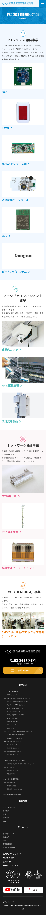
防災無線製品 (11, 774)
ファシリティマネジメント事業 (15, 761)
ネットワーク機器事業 (11, 780)
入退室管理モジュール (14, 742)
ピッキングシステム (14, 755)
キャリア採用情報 (10, 848)
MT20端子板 (11, 783)
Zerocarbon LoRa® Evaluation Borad (21, 732)
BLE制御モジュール (14, 748)
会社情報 (23, 801)
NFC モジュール (12, 695)
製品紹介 (23, 685)
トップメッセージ (10, 808)
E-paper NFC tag (13, 722)
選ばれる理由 (9, 858)
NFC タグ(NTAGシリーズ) (16, 709)
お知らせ (7, 862)
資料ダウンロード (11, 866)
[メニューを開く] (42, 3)
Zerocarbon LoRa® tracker (17, 735)
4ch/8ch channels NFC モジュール (19, 699)
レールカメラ (11, 768)
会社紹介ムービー (10, 834)
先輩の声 (6, 838)
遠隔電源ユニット (13, 771)
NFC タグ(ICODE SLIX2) (16, 715)
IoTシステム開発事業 (11, 692)
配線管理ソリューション (15, 789)
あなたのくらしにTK (12, 854)
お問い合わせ (24, 670)
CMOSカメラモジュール (15, 739)
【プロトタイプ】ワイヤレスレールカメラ (21, 764)
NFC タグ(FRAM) (13, 719)
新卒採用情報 (8, 845)
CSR (5, 822)
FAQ (5, 841)
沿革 (4, 815)
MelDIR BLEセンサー (14, 752)
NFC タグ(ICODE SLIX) (15, 712)
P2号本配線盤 (12, 786)
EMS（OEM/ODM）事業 (12, 795)
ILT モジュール (12, 725)
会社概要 (6, 811)
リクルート (23, 828)
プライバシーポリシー (11, 902)
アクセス (6, 818)
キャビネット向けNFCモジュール (18, 702)
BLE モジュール (12, 745)
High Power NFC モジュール (17, 705)
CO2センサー (11, 728)
